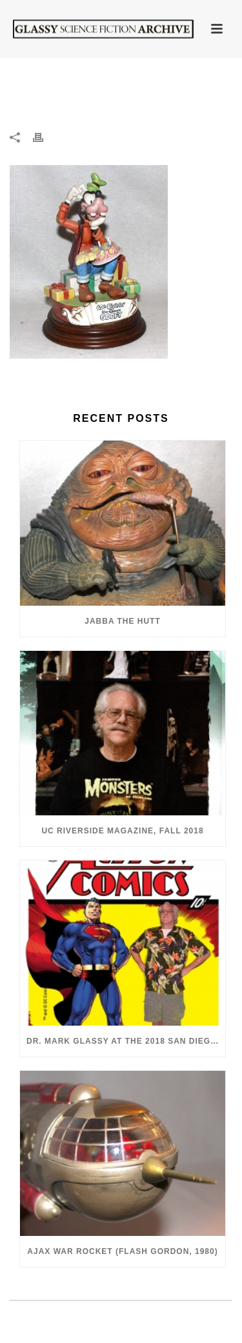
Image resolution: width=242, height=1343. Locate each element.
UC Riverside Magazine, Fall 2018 (122, 830)
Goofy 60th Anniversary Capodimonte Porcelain (136, 91)
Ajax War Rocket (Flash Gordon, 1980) (122, 1251)
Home (36, 87)
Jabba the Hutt (123, 621)
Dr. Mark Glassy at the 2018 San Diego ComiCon (125, 1041)
